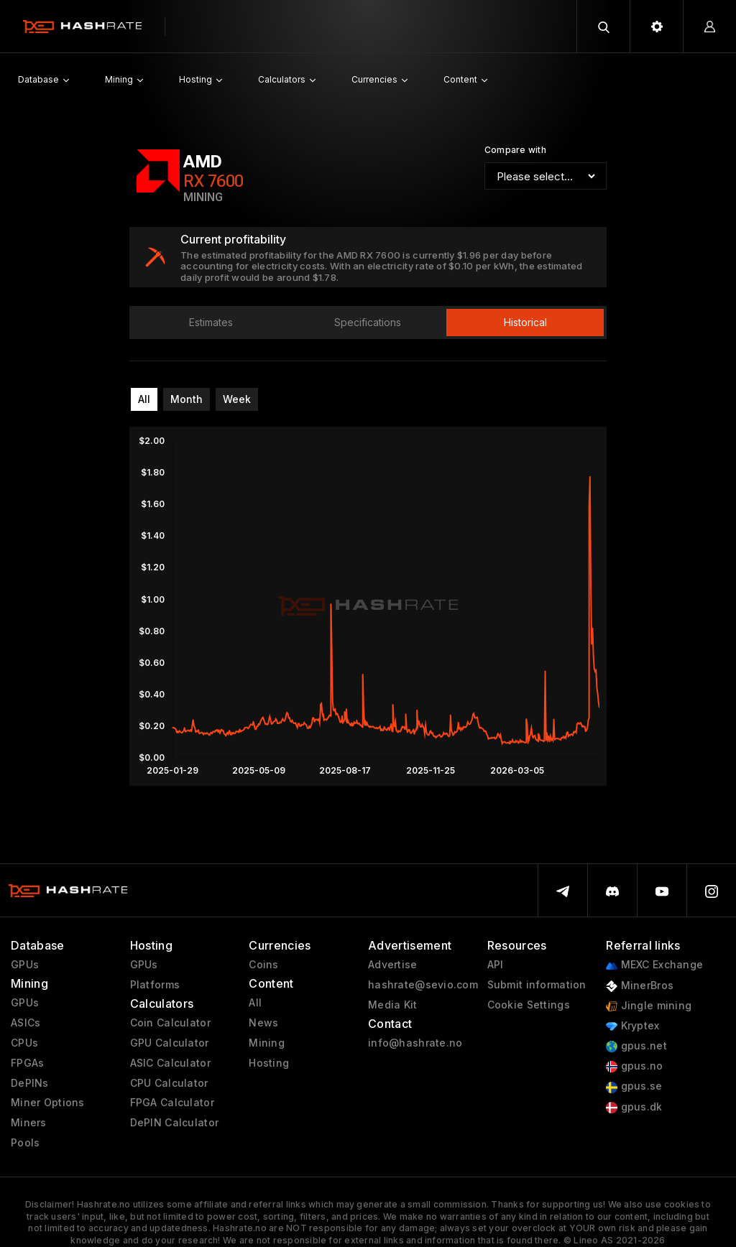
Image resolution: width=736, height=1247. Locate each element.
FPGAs (27, 1063)
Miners (29, 1122)
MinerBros (639, 986)
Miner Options (48, 1102)
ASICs (25, 1023)
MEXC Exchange (654, 965)
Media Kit (393, 1005)
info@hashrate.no (415, 1043)
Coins (263, 964)
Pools (25, 1143)
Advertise (393, 964)
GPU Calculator (169, 1043)
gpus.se (634, 1086)
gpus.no (634, 1066)
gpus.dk (634, 1107)
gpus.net (636, 1046)
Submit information (536, 985)
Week (237, 399)
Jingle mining (648, 1006)
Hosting (269, 1063)
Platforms (155, 985)
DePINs (30, 1083)
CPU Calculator (169, 1083)
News (263, 1023)
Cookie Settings (528, 1005)
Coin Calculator (170, 1023)
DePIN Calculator (174, 1122)
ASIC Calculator (170, 1063)
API (495, 964)
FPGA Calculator (172, 1102)
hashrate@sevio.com (423, 985)
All (144, 399)
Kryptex (632, 1026)
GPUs (25, 964)
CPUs (24, 1043)
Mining (267, 1043)
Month (186, 399)
